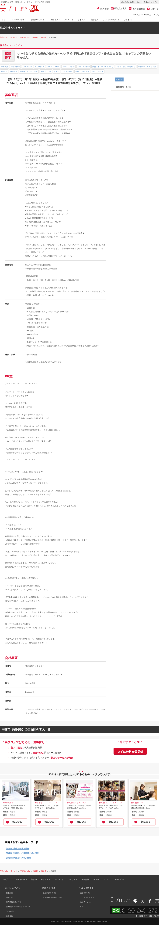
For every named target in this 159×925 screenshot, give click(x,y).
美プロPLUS (85, 893)
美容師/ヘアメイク (38, 20)
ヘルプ (82, 907)
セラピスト (55, 20)
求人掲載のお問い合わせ (131, 2)
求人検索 (103, 9)
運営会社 (9, 916)
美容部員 (94, 20)
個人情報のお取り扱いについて (18, 907)
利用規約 (9, 893)
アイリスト (68, 20)
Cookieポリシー (12, 911)
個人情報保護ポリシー (14, 902)
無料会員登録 (137, 9)
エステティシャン (19, 20)
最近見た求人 (120, 8)
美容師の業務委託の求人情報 (18, 858)
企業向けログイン (151, 2)
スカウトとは (85, 902)
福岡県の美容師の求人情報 (17, 848)
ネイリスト (82, 20)
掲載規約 (9, 897)
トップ (4, 20)
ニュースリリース (87, 897)
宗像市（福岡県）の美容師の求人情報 (22, 853)
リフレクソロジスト (111, 20)
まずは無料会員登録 (130, 751)
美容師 (34, 879)
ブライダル (128, 20)
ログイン (153, 9)
